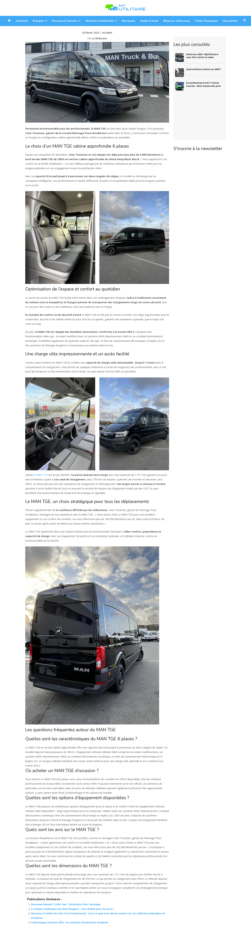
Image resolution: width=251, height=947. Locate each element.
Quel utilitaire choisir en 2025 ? (203, 69)
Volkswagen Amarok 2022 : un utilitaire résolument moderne (69, 922)
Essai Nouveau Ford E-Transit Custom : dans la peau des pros (203, 84)
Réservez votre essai (176, 21)
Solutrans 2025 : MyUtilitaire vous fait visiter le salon (202, 56)
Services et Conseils (64, 21)
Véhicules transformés (99, 21)
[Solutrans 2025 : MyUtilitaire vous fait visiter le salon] (178, 56)
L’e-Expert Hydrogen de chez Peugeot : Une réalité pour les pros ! (72, 908)
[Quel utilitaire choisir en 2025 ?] (178, 71)
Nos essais (128, 21)
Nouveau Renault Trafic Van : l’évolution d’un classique (65, 904)
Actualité (22, 21)
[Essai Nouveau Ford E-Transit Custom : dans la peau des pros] (178, 85)
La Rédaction (99, 38)
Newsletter (230, 21)
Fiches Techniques (206, 21)
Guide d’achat (149, 21)
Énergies (38, 21)
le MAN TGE (41, 475)
